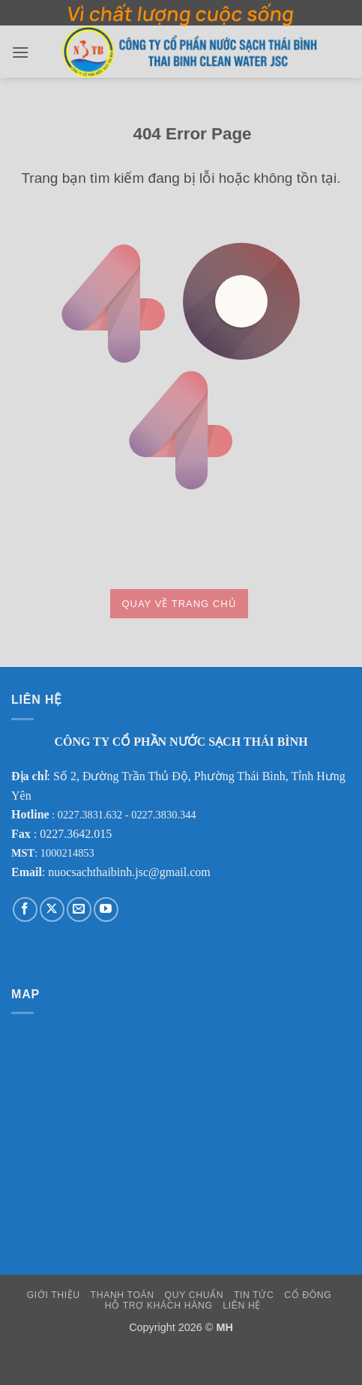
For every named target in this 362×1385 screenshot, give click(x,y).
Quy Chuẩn (194, 1295)
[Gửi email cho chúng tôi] (79, 909)
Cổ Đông (307, 1295)
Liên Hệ (242, 1305)
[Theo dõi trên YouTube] (106, 909)
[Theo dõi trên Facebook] (25, 909)
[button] (20, 52)
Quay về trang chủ (178, 603)
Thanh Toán (122, 1295)
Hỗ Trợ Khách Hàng (159, 1305)
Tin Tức (254, 1295)
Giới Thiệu (53, 1295)
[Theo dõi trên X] (52, 909)
